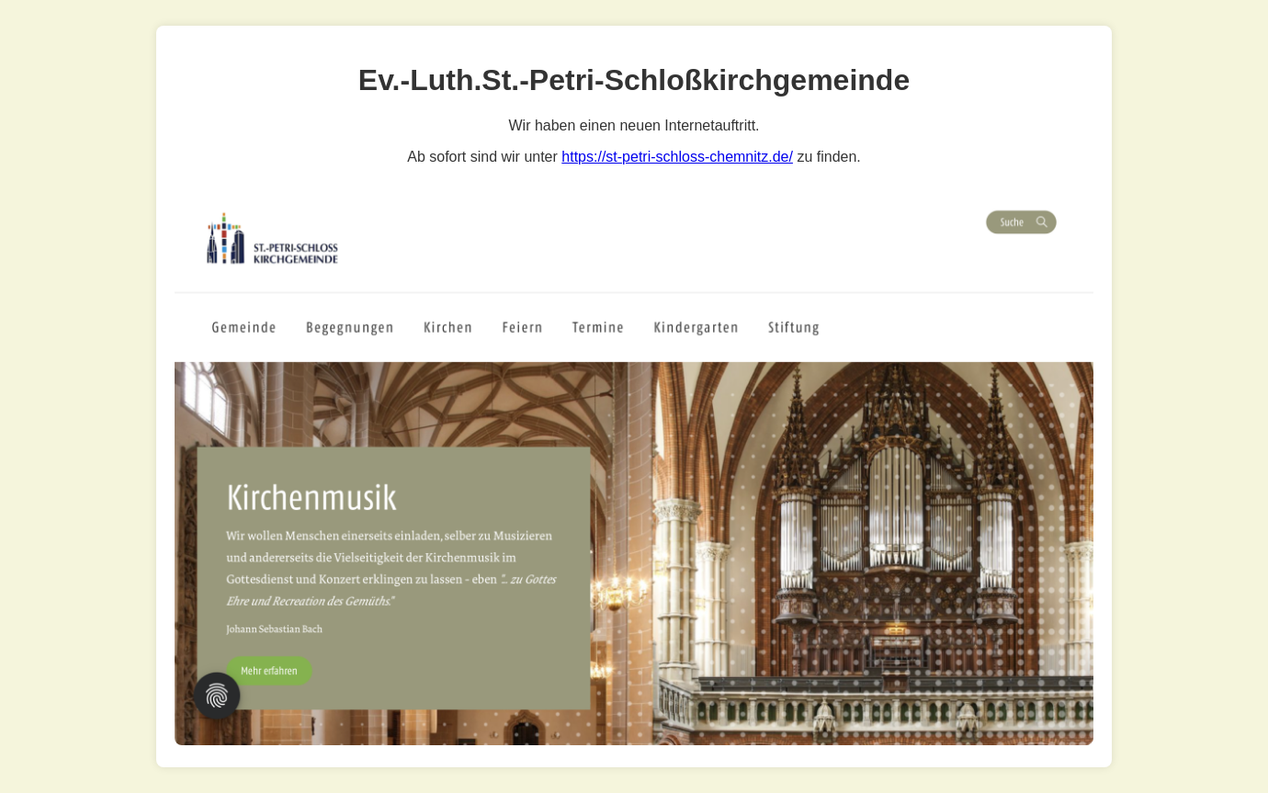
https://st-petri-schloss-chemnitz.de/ (677, 156)
